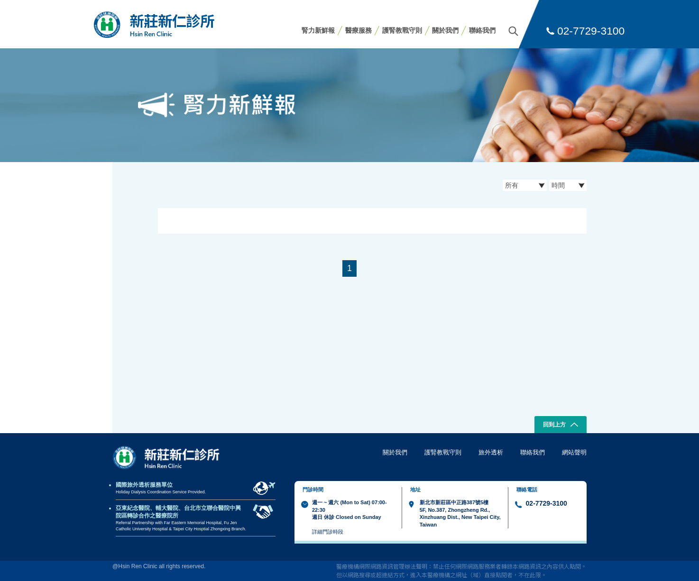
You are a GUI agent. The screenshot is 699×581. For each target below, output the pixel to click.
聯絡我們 (482, 30)
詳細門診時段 (327, 532)
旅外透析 (490, 452)
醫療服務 (358, 30)
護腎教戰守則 (402, 30)
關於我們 (445, 30)
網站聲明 (574, 452)
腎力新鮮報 (318, 30)
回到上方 (561, 425)
